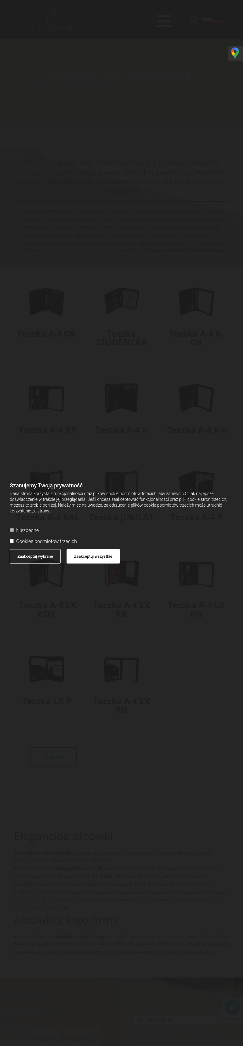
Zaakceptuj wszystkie (93, 556)
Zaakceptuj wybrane (35, 556)
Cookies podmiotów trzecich (43, 541)
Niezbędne (24, 530)
